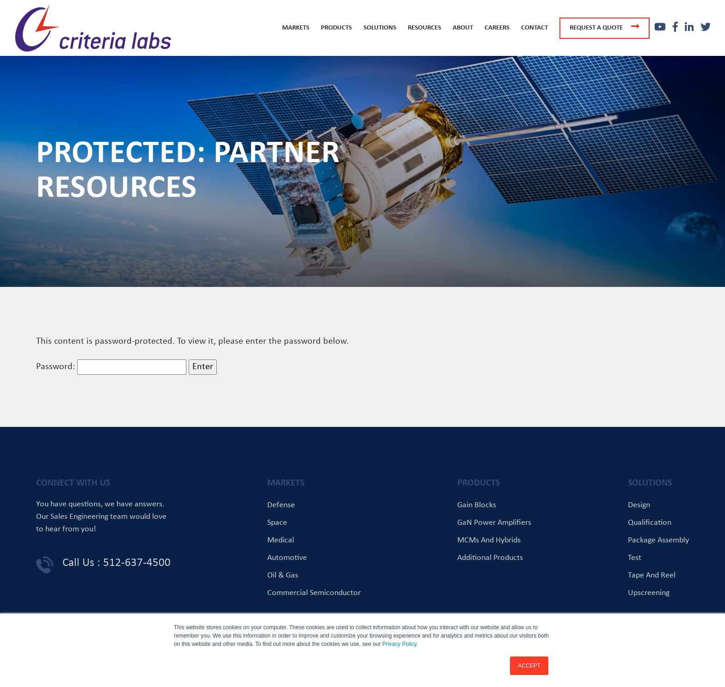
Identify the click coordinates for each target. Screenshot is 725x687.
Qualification (649, 522)
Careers (497, 27)
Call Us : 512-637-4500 (116, 563)
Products (336, 27)
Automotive (287, 557)
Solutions (379, 27)
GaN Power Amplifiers (494, 522)
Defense (281, 505)
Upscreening (649, 593)
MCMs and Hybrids (489, 540)
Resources (424, 27)
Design (639, 505)
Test (634, 557)
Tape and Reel (652, 575)
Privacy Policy (399, 644)
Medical (280, 540)
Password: (111, 367)
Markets (295, 27)
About (463, 27)
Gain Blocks (476, 505)
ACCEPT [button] (529, 666)
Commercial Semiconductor (314, 593)
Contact (534, 27)
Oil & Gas (282, 575)
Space (277, 522)
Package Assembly (658, 540)
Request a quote (604, 26)
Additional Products (490, 557)
